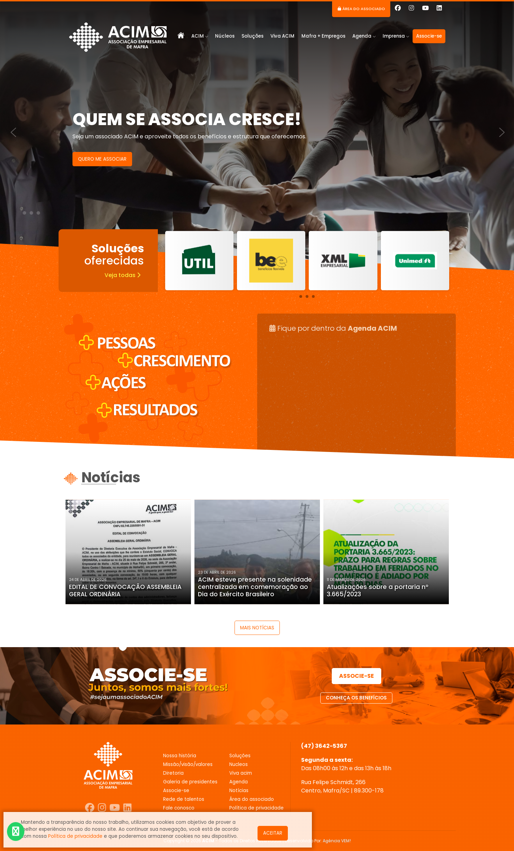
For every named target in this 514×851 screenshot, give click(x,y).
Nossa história (179, 755)
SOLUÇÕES (240, 755)
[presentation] (10, 128)
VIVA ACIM (240, 773)
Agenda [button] (364, 36)
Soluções (252, 36)
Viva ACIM (282, 36)
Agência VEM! (337, 841)
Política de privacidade (75, 836)
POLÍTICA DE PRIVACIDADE (256, 808)
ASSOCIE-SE (356, 676)
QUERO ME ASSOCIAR (102, 159)
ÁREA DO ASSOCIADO (251, 799)
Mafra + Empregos (323, 36)
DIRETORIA (173, 773)
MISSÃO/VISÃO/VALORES (188, 764)
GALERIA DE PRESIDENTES (190, 782)
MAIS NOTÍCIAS (257, 627)
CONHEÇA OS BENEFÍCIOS (356, 698)
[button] (24, 213)
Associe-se (429, 36)
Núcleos (225, 36)
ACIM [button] (199, 36)
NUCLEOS (238, 764)
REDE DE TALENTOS (183, 799)
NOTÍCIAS (238, 790)
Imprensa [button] (396, 36)
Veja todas (122, 275)
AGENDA (238, 782)
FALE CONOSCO (178, 808)
